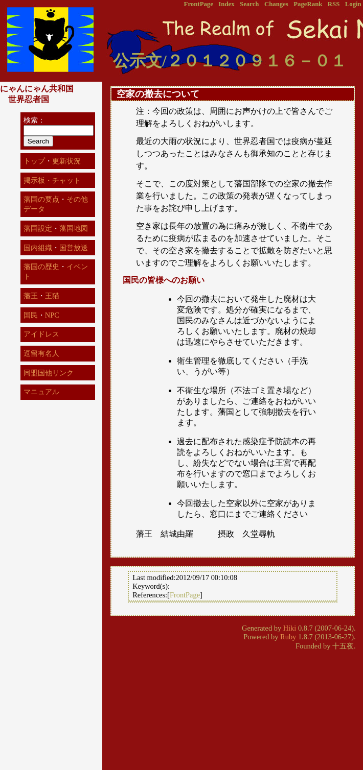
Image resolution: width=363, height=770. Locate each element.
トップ (34, 161)
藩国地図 (73, 228)
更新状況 (66, 161)
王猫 (52, 296)
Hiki (290, 628)
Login (353, 4)
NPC (52, 315)
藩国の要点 (41, 199)
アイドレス (41, 334)
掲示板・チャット (52, 180)
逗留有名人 (41, 353)
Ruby (288, 637)
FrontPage (198, 4)
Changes (276, 4)
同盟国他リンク (49, 373)
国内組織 (38, 248)
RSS (333, 4)
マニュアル (41, 392)
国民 (31, 315)
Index (226, 4)
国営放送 (73, 248)
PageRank (307, 4)
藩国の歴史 (41, 266)
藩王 (31, 296)
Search (249, 4)
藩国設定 (38, 228)
